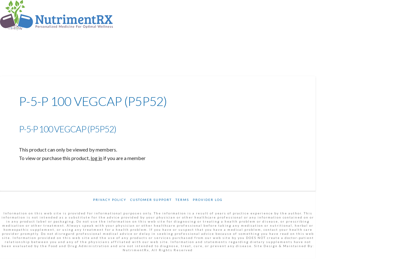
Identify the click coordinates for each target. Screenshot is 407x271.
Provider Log (208, 200)
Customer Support (151, 200)
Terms (182, 200)
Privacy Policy (109, 200)
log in (96, 158)
